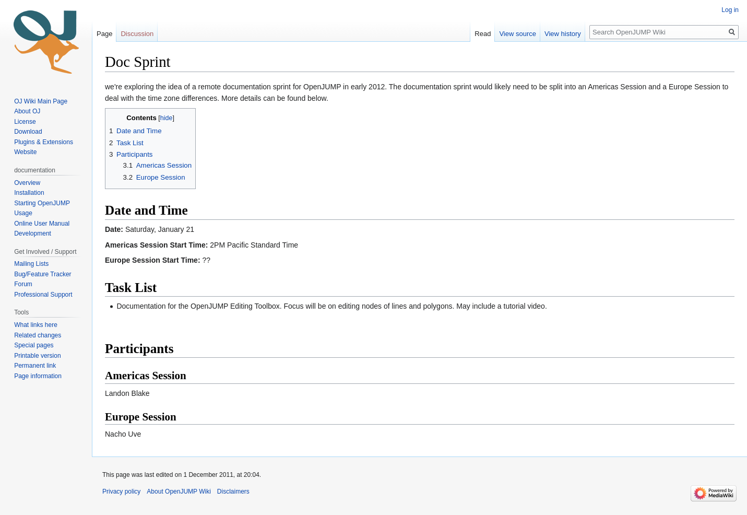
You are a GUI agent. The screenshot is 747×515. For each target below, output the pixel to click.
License (26, 121)
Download (29, 131)
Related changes (37, 335)
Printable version (37, 355)
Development (32, 233)
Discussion (137, 34)
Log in (730, 10)
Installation (29, 192)
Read (483, 34)
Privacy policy (121, 491)
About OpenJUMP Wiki (179, 491)
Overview (27, 182)
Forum (23, 284)
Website (25, 152)
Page (104, 34)
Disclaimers (233, 491)
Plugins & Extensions (43, 142)
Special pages (33, 345)
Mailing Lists (31, 263)
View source (517, 34)
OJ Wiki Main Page (40, 101)
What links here (35, 325)
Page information (38, 376)
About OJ (27, 111)
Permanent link (35, 365)
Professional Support (43, 294)
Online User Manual (41, 223)
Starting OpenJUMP (42, 203)
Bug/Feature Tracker (42, 274)
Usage (23, 213)
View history (562, 34)
